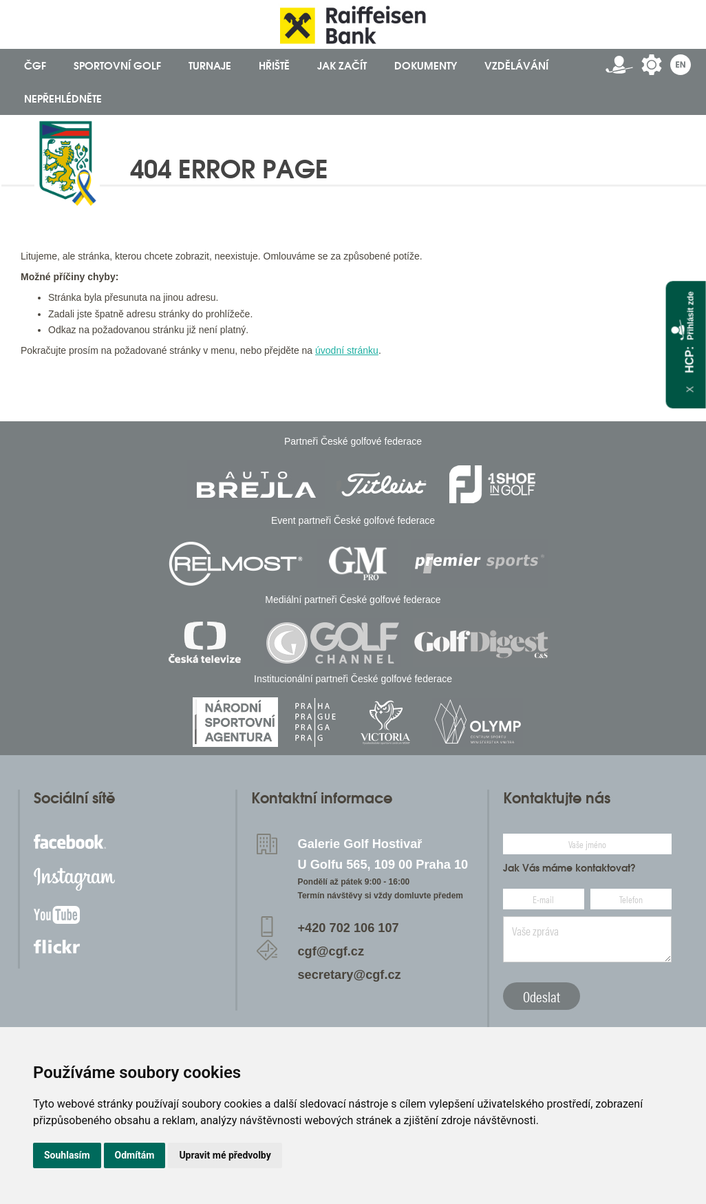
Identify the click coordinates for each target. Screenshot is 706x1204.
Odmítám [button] (135, 1155)
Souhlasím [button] (67, 1155)
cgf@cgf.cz (331, 951)
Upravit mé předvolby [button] (224, 1155)
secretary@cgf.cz (349, 975)
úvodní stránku (346, 350)
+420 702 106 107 (348, 928)
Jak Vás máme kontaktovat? (569, 868)
